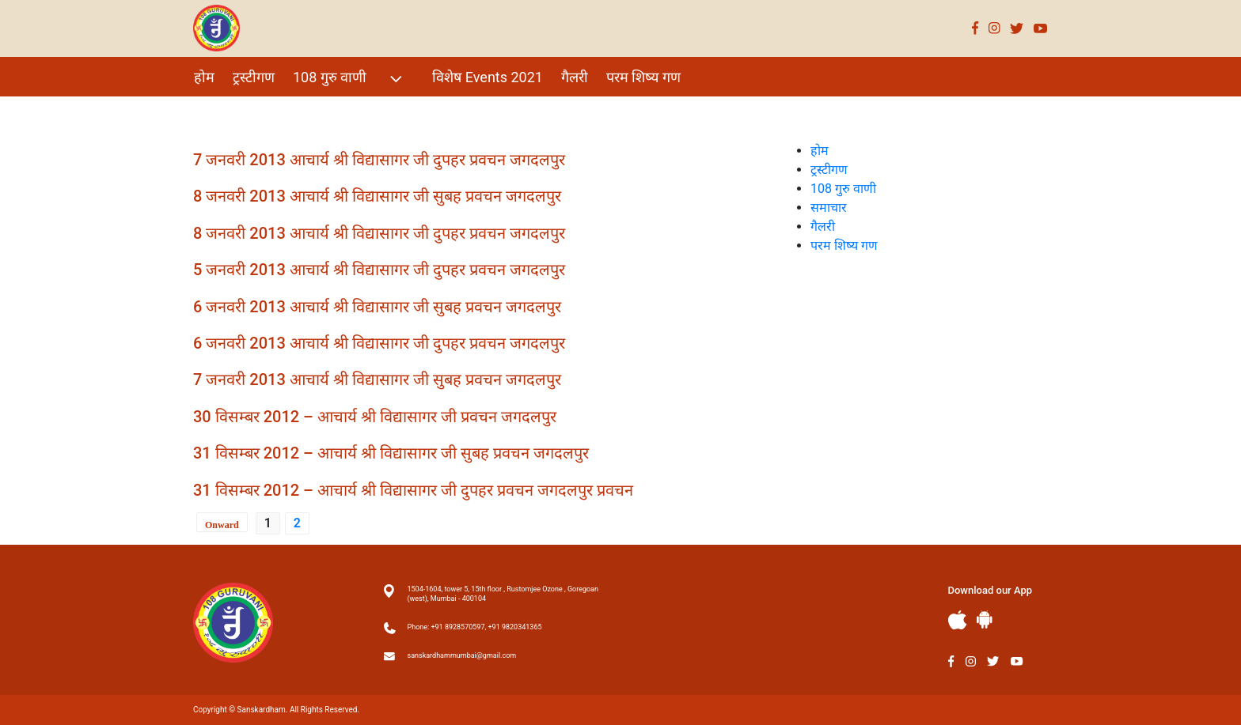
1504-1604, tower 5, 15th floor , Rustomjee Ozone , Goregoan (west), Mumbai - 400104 (503, 593)
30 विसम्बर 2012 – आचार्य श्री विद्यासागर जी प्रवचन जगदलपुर (374, 416)
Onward (222, 525)
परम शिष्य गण (643, 77)
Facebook (975, 28)
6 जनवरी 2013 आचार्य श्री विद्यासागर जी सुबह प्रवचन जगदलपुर (377, 306)
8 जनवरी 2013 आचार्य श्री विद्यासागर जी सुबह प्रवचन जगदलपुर (377, 196)
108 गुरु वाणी (349, 79)
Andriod (984, 619)
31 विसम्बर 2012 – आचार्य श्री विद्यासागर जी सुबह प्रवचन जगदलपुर (391, 453)
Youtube (1041, 28)
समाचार (828, 207)
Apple (957, 620)
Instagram (994, 28)
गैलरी (574, 77)
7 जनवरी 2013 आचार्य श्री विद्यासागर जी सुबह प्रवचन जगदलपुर (377, 379)
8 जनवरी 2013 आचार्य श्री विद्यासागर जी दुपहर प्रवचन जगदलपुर (379, 233)
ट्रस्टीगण (254, 77)
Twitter (1017, 28)
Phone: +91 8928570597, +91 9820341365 (475, 627)
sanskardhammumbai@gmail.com (462, 655)
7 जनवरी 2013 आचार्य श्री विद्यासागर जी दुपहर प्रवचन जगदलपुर (379, 159)
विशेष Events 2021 (487, 77)
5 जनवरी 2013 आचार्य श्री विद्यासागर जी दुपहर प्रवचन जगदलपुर (379, 269)
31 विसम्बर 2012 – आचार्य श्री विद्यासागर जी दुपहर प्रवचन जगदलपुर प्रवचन (413, 490)
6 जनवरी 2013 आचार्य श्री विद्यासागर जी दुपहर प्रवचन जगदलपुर (379, 343)
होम (204, 77)
